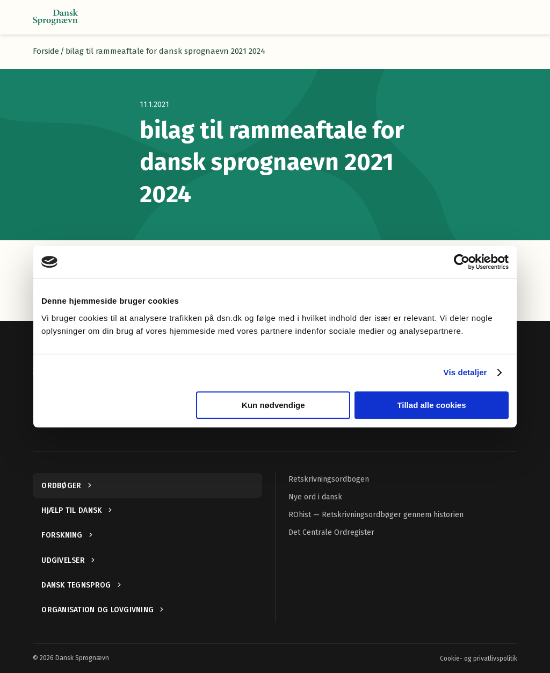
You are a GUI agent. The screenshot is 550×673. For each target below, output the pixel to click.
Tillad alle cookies (431, 405)
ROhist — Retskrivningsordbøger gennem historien (376, 514)
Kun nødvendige (273, 405)
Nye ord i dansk (315, 497)
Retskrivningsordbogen (328, 479)
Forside (46, 51)
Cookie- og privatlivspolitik (478, 658)
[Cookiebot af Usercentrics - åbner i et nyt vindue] (462, 262)
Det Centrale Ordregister (331, 532)
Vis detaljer (465, 372)
